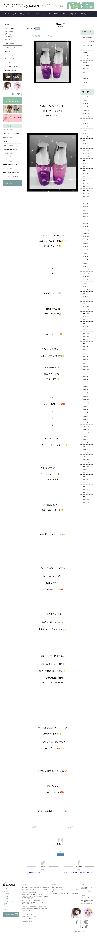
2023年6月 (85, 210)
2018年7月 (85, 379)
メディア (85, 58)
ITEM (63, 14)
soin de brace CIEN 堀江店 (29, 892)
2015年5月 (85, 483)
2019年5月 (85, 353)
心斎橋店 (11, 129)
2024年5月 (85, 173)
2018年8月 (85, 376)
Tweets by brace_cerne (33, 872)
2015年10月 (86, 466)
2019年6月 (85, 349)
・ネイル (5, 899)
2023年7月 (85, 206)
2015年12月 (86, 459)
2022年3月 (85, 260)
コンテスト (86, 68)
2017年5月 (85, 416)
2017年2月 (85, 423)
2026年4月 (85, 97)
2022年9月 (85, 240)
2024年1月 (85, 186)
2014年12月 (86, 499)
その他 (85, 82)
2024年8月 (85, 163)
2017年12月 (86, 399)
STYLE (30, 14)
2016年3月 (85, 453)
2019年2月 (85, 363)
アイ (12, 131)
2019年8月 (85, 343)
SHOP (15, 14)
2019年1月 (85, 366)
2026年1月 (85, 107)
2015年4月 (85, 486)
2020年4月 (85, 326)
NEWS (56, 14)
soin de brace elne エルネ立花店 (87, 901)
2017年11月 (86, 403)
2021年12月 (86, 270)
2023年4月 (85, 216)
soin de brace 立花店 (86, 898)
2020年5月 (85, 323)
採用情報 (85, 78)
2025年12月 (86, 110)
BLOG (22, 14)
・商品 (5, 904)
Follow (60, 855)
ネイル (8, 131)
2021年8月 (85, 283)
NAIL (38, 14)
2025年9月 (85, 120)
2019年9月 (85, 339)
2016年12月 (86, 426)
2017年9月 (85, 406)
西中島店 (11, 145)
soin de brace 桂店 (86, 891)
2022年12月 (86, 230)
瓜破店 (10, 168)
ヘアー (31, 32)
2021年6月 (85, 290)
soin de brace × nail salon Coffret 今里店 (32, 894)
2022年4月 (85, 256)
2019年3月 (85, 359)
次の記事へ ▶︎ (71, 827)
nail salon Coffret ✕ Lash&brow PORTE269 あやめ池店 (65, 890)
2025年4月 (85, 137)
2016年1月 (85, 456)
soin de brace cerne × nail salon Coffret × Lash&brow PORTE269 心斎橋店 (35, 897)
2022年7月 (85, 246)
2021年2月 (85, 300)
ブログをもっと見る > (12, 176)
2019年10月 (86, 336)
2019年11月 (86, 333)
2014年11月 (86, 502)
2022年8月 (85, 243)
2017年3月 (85, 419)
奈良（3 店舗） (8, 34)
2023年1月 (85, 226)
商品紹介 (85, 52)
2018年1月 (85, 396)
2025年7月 (85, 127)
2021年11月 (86, 273)
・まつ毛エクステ (8, 901)
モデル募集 (86, 65)
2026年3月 (85, 100)
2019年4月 (85, 356)
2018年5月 (85, 383)
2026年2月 (85, 103)
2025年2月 (85, 143)
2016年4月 (85, 449)
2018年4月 (85, 386)
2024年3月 (85, 180)
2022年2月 (85, 263)
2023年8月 (85, 203)
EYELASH (47, 14)
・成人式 (5, 906)
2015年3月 (85, 489)
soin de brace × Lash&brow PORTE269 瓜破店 (34, 906)
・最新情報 (6, 893)
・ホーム (5, 888)
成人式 (85, 62)
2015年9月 (85, 469)
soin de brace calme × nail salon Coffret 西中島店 (34, 908)
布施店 (10, 137)
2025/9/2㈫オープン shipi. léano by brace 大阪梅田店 (36, 889)
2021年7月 (85, 286)
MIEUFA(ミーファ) (7, 157)
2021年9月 (85, 280)
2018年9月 (85, 373)
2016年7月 (85, 443)
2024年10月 (86, 157)
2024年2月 (85, 183)
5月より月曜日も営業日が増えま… (11, 149)
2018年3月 (85, 389)
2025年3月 (85, 140)
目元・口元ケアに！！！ (9, 141)
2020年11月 (86, 310)
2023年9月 (85, 200)
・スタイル (6, 896)
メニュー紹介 (86, 55)
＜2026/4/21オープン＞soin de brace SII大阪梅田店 (35, 887)
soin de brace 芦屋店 (86, 903)
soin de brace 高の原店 (58, 887)
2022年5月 (85, 253)
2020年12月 (86, 306)
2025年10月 (86, 117)
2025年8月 (85, 123)
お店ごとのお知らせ (88, 37)
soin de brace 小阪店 (27, 919)
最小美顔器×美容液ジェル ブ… (10, 164)
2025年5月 (85, 133)
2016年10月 (86, 433)
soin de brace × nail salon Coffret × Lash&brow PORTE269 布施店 (34, 913)
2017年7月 (85, 409)
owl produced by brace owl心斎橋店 (31, 900)
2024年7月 (85, 166)
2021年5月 (85, 293)
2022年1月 (85, 266)
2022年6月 (85, 250)
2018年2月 (85, 393)
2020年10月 (86, 313)
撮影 (84, 72)
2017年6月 (85, 413)
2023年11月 (86, 193)
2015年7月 (85, 476)
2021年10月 (86, 276)
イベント (85, 48)
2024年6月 (85, 170)
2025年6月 (85, 130)
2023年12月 (86, 190)
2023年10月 (86, 196)
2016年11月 (86, 429)
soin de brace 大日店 (27, 910)
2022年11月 (86, 233)
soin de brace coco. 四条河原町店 (86, 888)
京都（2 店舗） (8, 36)
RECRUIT (84, 14)
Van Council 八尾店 (27, 921)
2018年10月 (86, 369)
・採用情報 (6, 909)
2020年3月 (85, 329)
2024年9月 (85, 160)
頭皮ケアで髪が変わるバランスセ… (11, 172)
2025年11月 (86, 113)
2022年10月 (86, 236)
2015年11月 (86, 463)
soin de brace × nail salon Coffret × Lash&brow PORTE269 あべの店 (34, 903)
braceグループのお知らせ (88, 41)
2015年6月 (85, 479)
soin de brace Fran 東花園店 (29, 916)
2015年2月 (85, 492)
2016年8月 (85, 439)
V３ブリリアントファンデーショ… (11, 133)
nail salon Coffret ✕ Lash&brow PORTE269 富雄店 (65, 893)
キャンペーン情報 (87, 45)
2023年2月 (85, 223)
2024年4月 (85, 176)
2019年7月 (85, 346)
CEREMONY (73, 14)
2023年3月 (85, 220)
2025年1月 (85, 147)
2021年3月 (85, 296)
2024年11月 (86, 153)
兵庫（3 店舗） (8, 39)
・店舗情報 (6, 891)
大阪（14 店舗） (8, 31)
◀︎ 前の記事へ (33, 827)
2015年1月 (85, 496)
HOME (7, 14)
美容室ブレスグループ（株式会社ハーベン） (78, 872)
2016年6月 (85, 446)
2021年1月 (85, 303)
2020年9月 (85, 316)
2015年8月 (85, 472)
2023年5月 (85, 213)
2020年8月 (85, 319)
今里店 (37, 28)
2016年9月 (85, 436)
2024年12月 (86, 150)
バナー (85, 85)
